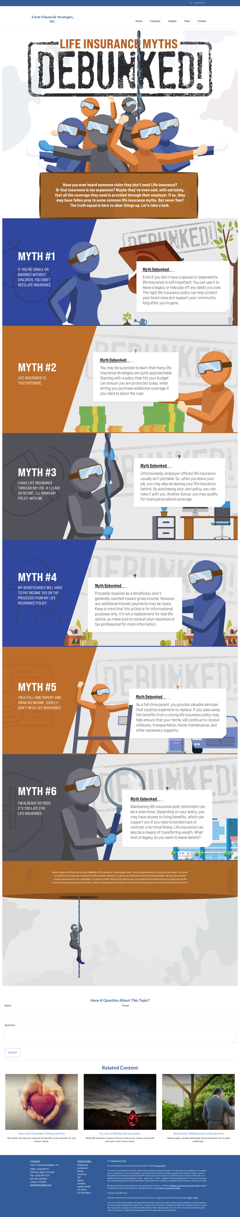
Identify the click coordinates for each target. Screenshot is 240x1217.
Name (8, 1005)
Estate (80, 1171)
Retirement (82, 1165)
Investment (82, 1168)
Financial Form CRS (118, 1161)
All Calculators (84, 1192)
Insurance (82, 1174)
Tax (79, 1177)
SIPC (196, 1198)
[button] (155, 17)
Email (125, 1005)
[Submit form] (12, 1053)
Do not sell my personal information (167, 1188)
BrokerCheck (160, 1166)
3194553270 (197, 3)
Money (80, 1180)
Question (10, 1025)
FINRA (189, 1198)
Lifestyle (81, 1183)
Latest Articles (84, 1186)
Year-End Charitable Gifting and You (41, 1133)
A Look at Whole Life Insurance (120, 1133)
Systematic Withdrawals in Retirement (198, 1133)
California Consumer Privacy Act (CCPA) (184, 1186)
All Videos (82, 1189)
